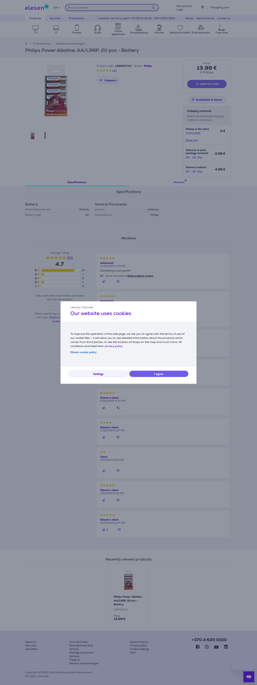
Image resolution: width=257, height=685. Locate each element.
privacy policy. (114, 346)
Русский (88, 307)
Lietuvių (75, 307)
